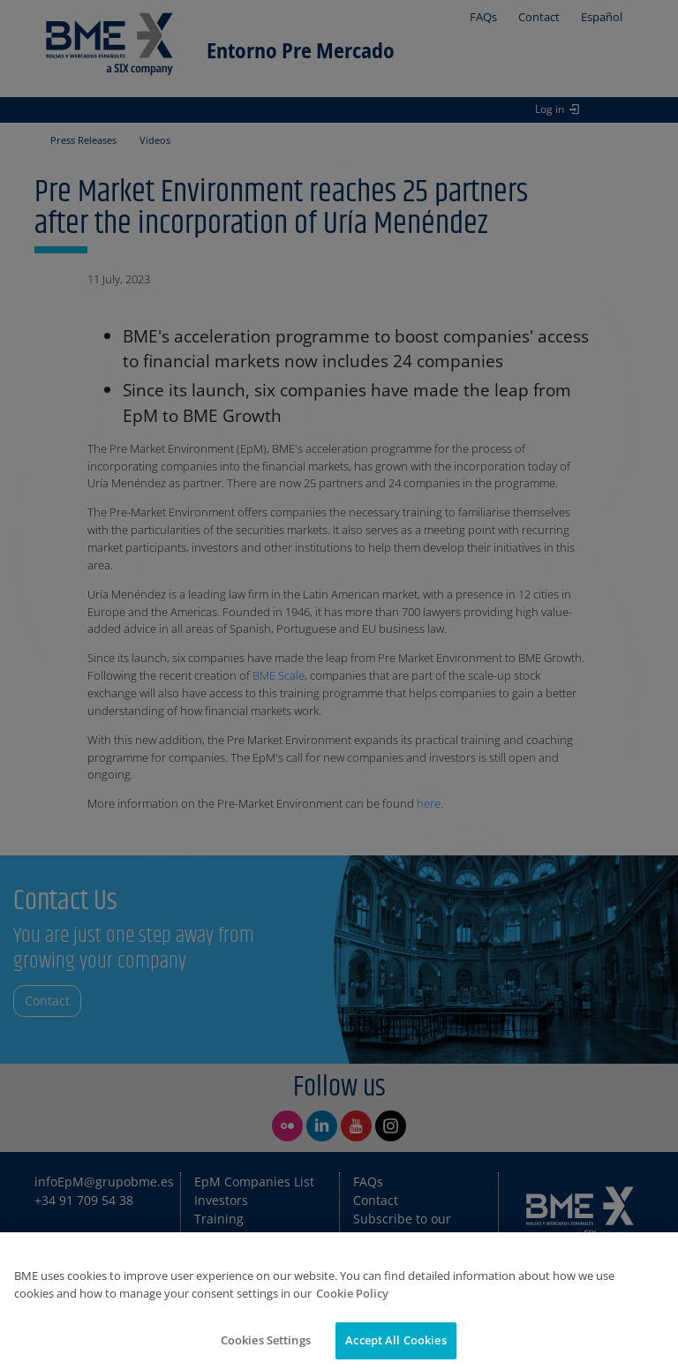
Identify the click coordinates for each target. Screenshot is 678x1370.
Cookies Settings (266, 1340)
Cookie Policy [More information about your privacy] (352, 1293)
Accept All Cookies (395, 1340)
